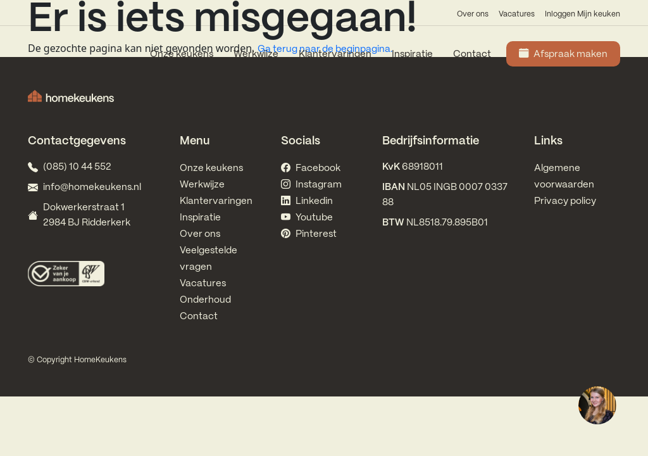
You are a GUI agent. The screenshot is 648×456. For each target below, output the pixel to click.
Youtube (307, 217)
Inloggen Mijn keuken (582, 14)
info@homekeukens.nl (92, 187)
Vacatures (517, 14)
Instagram (311, 184)
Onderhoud (205, 300)
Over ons (473, 14)
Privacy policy (565, 201)
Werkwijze (256, 54)
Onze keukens (181, 54)
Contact (472, 54)
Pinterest (309, 234)
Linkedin (307, 201)
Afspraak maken (563, 54)
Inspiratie (412, 54)
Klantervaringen (335, 54)
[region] (597, 405)
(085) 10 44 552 (77, 167)
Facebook (310, 168)
